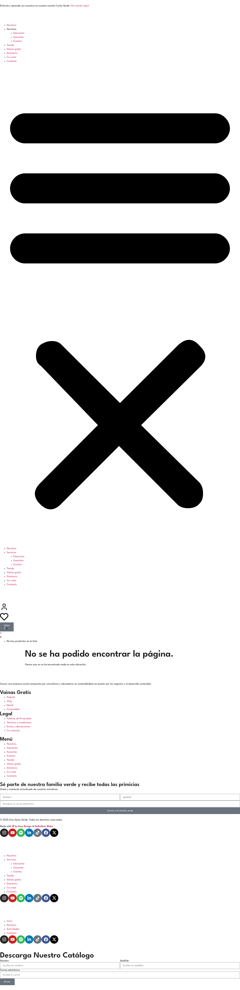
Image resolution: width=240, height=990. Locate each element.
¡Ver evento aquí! (79, 6)
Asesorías (18, 37)
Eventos (17, 41)
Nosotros (11, 25)
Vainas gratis (14, 49)
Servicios (11, 29)
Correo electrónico (10, 970)
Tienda (10, 45)
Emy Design (25, 826)
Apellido (124, 961)
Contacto (12, 61)
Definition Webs (44, 826)
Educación (18, 33)
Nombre (4, 961)
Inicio (9, 921)
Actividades (13, 929)
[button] (120, 305)
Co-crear (11, 57)
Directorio (12, 53)
